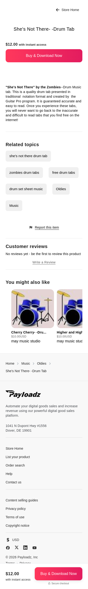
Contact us (13, 482)
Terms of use (15, 517)
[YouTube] (34, 547)
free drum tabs (63, 172)
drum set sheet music (26, 189)
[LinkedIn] (25, 547)
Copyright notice (17, 525)
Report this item (44, 228)
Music (14, 205)
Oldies (61, 189)
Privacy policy (16, 509)
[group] (32, 316)
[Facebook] (8, 547)
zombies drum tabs (24, 172)
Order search (15, 465)
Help (9, 474)
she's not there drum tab (28, 156)
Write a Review (43, 262)
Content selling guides (22, 500)
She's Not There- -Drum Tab (26, 371)
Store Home (67, 10)
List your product (18, 457)
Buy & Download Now (44, 56)
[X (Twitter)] (17, 547)
